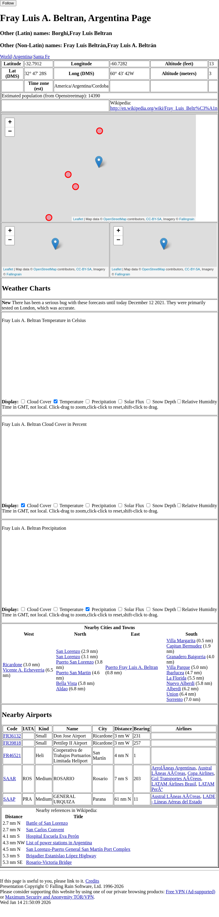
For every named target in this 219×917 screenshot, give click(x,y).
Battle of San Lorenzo (47, 823)
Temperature (72, 401)
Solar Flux (134, 401)
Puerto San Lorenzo (75, 661)
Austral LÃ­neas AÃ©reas (181, 770)
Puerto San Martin (73, 672)
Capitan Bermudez (184, 645)
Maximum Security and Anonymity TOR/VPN (49, 896)
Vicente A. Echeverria (23, 669)
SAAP (9, 799)
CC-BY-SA (154, 219)
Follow (8, 3)
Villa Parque (178, 667)
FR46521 (12, 755)
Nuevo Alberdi (181, 683)
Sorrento (175, 699)
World (6, 56)
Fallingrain (186, 219)
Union (172, 694)
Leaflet (78, 219)
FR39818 (12, 742)
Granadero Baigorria (186, 656)
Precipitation (104, 401)
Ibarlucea (175, 672)
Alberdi (174, 688)
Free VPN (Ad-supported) (190, 891)
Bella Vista (66, 683)
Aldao (62, 688)
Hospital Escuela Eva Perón (52, 836)
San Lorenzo (68, 651)
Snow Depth (164, 401)
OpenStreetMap (115, 219)
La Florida (176, 677)
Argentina (22, 56)
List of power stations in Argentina (59, 842)
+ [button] (10, 122)
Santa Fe (41, 56)
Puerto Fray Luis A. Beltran (131, 667)
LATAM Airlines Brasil (173, 783)
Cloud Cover (39, 401)
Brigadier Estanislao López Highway (61, 855)
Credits (92, 880)
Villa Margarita (181, 640)
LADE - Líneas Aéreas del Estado (183, 799)
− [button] (10, 131)
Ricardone (12, 664)
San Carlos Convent (45, 829)
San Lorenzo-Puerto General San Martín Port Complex (78, 849)
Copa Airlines (201, 773)
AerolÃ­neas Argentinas (173, 767)
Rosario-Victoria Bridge (49, 862)
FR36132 (12, 735)
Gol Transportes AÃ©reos (176, 778)
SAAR (9, 778)
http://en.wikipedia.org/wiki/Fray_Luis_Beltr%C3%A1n (163, 108)
